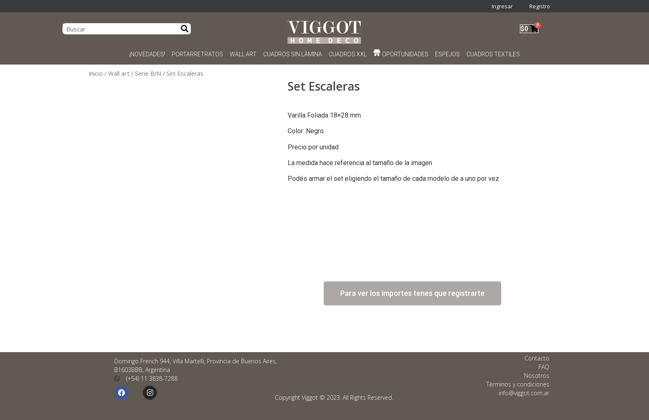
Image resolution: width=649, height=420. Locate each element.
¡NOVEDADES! (147, 54)
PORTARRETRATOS (197, 54)
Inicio (96, 73)
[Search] (184, 28)
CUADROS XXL (348, 54)
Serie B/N (148, 73)
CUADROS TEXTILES (493, 54)
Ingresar (502, 6)
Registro (539, 6)
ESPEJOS (447, 54)
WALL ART (243, 54)
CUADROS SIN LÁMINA (292, 54)
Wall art (119, 73)
